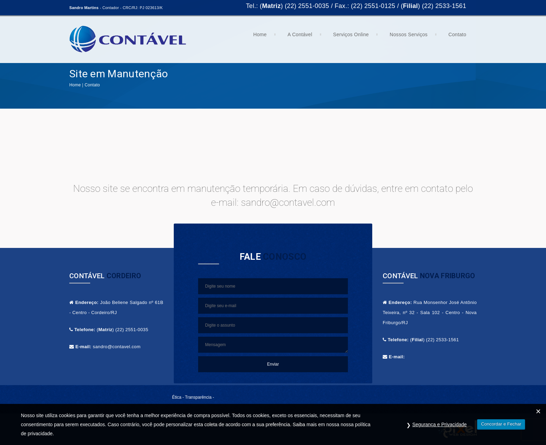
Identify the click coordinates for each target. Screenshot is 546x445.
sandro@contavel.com (117, 346)
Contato (454, 37)
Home (257, 37)
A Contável (297, 37)
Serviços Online (348, 37)
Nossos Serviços (406, 37)
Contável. (239, 424)
